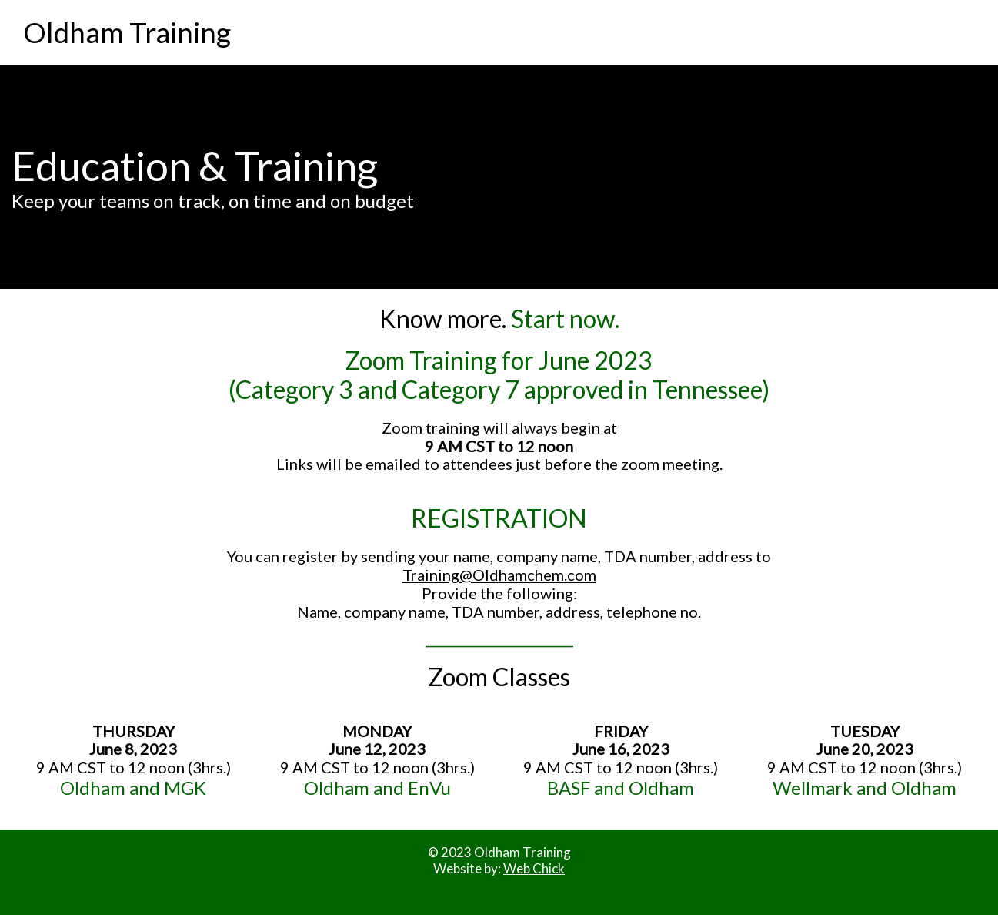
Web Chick (534, 868)
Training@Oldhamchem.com (499, 574)
